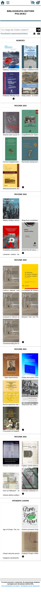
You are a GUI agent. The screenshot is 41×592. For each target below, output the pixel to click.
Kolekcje (25, 33)
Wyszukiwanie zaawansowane (11, 33)
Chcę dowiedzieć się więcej (10, 586)
